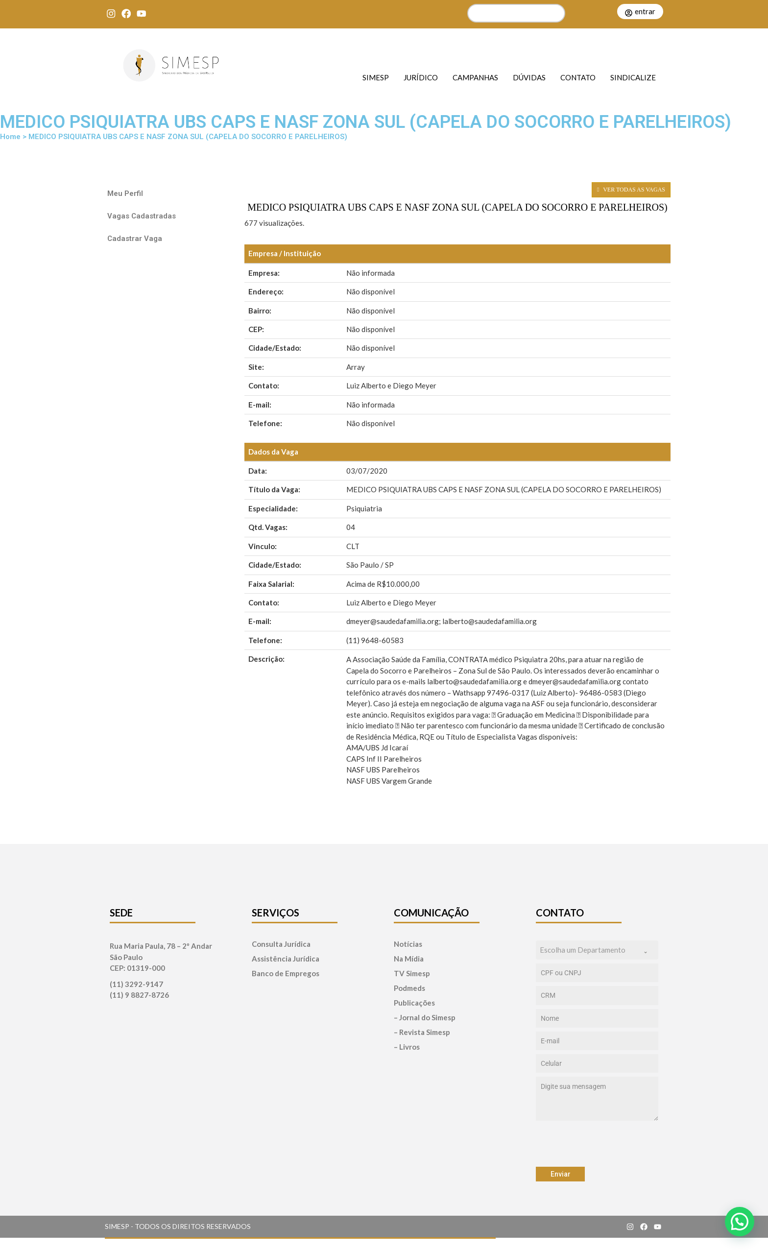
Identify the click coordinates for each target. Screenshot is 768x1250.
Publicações (414, 1003)
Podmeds (409, 988)
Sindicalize (633, 77)
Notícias (408, 944)
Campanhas (475, 77)
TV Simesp (412, 973)
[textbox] (588, 950)
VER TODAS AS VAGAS (631, 189)
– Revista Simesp (422, 1032)
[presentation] (597, 1144)
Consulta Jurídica (281, 944)
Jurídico (421, 77)
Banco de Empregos (285, 973)
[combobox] (597, 950)
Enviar (561, 1174)
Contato (578, 77)
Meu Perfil (125, 193)
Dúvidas (529, 77)
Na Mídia (409, 958)
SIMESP (375, 77)
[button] (739, 1221)
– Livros (407, 1047)
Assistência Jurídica (285, 958)
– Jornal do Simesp (425, 1017)
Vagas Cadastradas (141, 216)
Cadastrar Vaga (134, 238)
